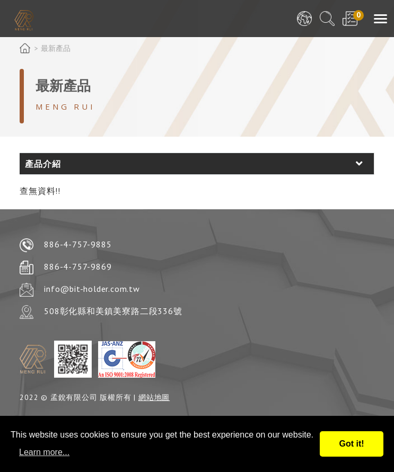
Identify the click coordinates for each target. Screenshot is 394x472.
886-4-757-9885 (77, 244)
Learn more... (44, 452)
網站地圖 (154, 397)
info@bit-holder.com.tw (92, 288)
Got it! (351, 443)
